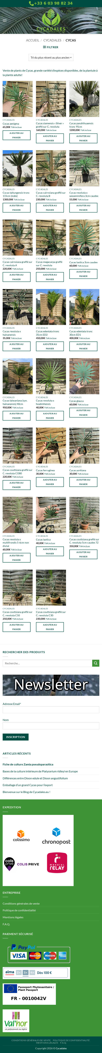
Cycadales (52, 40)
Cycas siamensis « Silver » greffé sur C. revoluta (50, 125)
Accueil (32, 40)
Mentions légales (13, 917)
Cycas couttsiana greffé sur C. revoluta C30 (51, 613)
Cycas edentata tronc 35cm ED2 (47, 333)
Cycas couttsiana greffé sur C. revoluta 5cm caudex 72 (84, 541)
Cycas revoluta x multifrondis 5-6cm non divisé (16, 542)
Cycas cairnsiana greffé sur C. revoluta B (51, 194)
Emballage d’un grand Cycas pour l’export (28, 785)
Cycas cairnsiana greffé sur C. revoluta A (17, 263)
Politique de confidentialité (19, 910)
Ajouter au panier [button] (16, 135)
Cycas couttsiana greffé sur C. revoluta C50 (17, 613)
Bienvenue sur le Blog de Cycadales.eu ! (26, 792)
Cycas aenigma (11, 123)
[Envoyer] (95, 663)
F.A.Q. (6, 924)
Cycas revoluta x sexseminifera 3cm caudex (83, 194)
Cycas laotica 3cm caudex (83, 262)
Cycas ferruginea (45, 470)
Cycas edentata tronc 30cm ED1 (81, 333)
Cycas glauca (76, 400)
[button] (5, 20)
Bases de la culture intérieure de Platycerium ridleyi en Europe (40, 771)
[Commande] (50, 57)
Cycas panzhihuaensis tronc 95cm (81, 125)
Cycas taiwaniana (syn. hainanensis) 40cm (15, 402)
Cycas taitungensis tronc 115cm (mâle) (16, 194)
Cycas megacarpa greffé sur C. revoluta (49, 263)
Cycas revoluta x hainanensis (12, 333)
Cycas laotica (43, 539)
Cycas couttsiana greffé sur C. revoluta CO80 (17, 471)
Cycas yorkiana (77, 470)
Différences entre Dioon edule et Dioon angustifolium (35, 778)
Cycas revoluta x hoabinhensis (45, 402)
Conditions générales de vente (21, 903)
